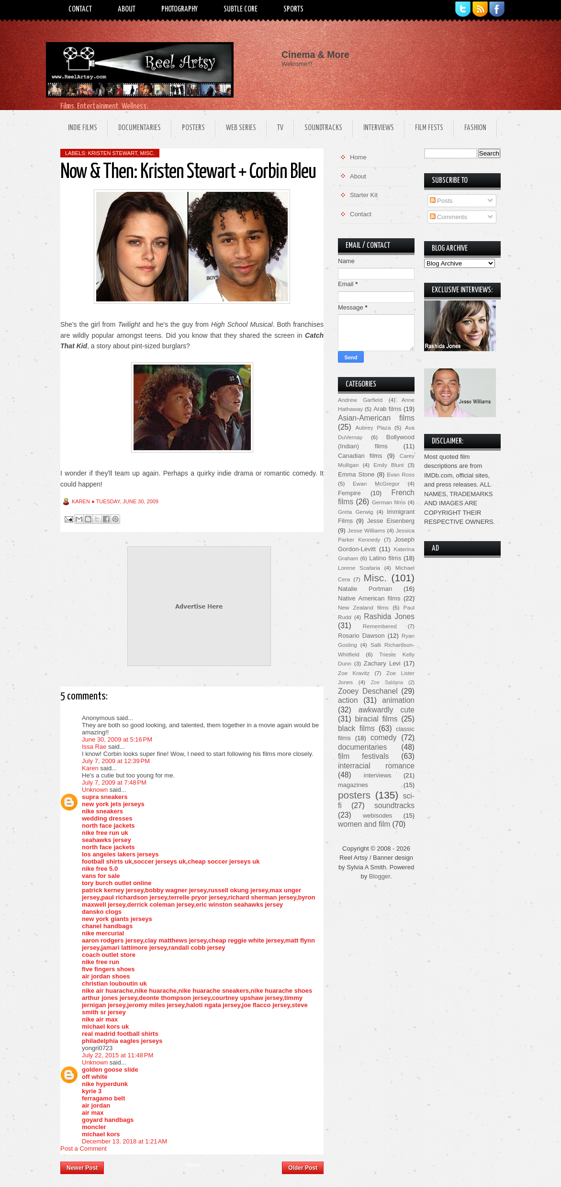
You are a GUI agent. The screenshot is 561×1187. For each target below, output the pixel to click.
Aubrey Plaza (373, 427)
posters (354, 794)
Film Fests (429, 128)
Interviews (378, 128)
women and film (364, 824)
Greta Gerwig (355, 512)
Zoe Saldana (387, 682)
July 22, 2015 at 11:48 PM (117, 1055)
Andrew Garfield (360, 400)
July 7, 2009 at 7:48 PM (114, 782)
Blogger (379, 876)
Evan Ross (401, 474)
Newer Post (82, 1168)
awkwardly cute (387, 710)
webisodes (377, 815)
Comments (448, 217)
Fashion (475, 128)
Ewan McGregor (376, 483)
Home (193, 1165)
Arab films (387, 408)
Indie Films (82, 128)
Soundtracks (323, 128)
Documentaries (139, 128)
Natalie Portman (365, 588)
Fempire (349, 493)
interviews (378, 775)
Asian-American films (376, 418)
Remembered (380, 626)
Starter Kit (364, 195)
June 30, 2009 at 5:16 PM (117, 739)
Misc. (147, 153)
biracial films (376, 719)
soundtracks (394, 805)
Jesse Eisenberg (391, 520)
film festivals (363, 756)
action (348, 700)
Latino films (385, 558)
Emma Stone (356, 474)
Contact (80, 9)
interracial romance (376, 766)
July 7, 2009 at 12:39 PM (116, 761)
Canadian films (360, 455)
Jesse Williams (366, 530)
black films (356, 728)
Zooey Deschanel (368, 691)
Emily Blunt (388, 465)
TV (280, 128)
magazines (353, 784)
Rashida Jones (389, 616)
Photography (179, 9)
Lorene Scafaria (359, 568)
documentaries (362, 747)
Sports (293, 9)
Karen (90, 768)
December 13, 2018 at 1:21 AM (124, 1141)
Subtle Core (241, 9)
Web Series (241, 128)
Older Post (302, 1168)
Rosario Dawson (361, 635)
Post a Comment (83, 1148)
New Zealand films (363, 607)
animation (398, 700)
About (126, 9)
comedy (383, 737)
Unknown (95, 789)
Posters (193, 128)
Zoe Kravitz (354, 673)
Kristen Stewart (112, 153)
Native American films (369, 598)
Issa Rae (94, 746)
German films (389, 502)
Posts (441, 200)
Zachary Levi (382, 663)
